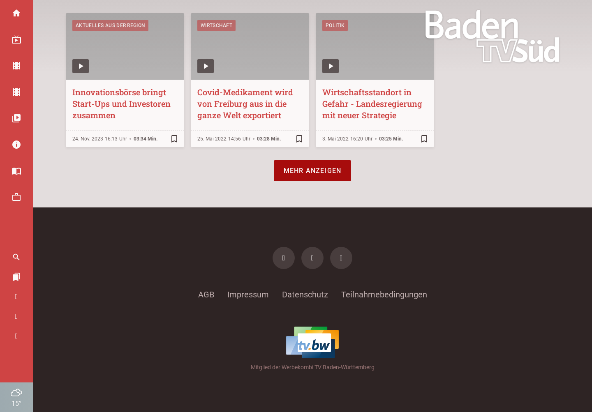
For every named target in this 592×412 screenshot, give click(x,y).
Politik (335, 25)
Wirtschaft (216, 25)
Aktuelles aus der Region (110, 25)
